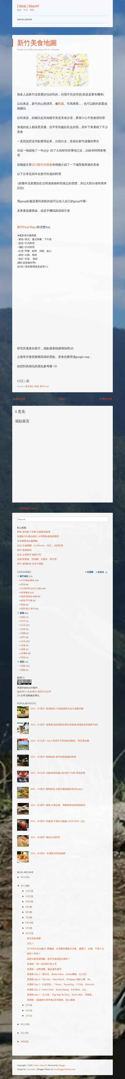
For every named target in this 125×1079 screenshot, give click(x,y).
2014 (23, 877)
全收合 (101, 572)
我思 (22, 662)
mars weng (38, 49)
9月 (27, 907)
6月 (27, 922)
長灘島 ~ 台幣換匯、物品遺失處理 (44, 969)
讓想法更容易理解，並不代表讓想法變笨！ (48, 959)
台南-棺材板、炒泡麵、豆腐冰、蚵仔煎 (37, 559)
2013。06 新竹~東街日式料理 (45, 837)
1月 (27, 1015)
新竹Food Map (26, 227)
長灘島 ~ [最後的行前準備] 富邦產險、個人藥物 (51, 1000)
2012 (23, 1024)
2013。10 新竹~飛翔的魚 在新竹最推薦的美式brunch (57, 789)
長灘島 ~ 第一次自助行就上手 (42, 964)
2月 (27, 1010)
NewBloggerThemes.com (64, 1069)
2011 (23, 1033)
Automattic (31, 1069)
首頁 (62, 399)
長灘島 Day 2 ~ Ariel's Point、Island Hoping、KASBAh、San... (57, 989)
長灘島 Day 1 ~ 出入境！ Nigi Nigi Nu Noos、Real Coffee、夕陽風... (60, 994)
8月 (27, 912)
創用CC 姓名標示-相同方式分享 (35, 691)
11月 (27, 896)
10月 (28, 901)
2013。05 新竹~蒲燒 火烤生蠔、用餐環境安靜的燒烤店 (58, 805)
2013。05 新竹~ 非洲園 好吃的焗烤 (48, 853)
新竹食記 (24, 576)
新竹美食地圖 (36, 43)
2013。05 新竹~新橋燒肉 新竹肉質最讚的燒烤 (53, 757)
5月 (27, 928)
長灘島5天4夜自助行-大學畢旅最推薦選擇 (38, 536)
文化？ (30, 943)
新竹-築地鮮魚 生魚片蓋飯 (30, 564)
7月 (27, 917)
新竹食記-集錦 (32, 386)
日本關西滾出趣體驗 (27, 541)
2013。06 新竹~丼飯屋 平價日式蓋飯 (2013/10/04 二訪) (58, 821)
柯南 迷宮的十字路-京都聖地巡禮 (33, 532)
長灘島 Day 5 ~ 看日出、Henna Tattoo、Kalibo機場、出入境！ (57, 974)
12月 (28, 891)
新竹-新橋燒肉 (24, 550)
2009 (23, 1041)
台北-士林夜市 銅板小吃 (29, 554)
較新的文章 (19, 399)
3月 (27, 1005)
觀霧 (61, 103)
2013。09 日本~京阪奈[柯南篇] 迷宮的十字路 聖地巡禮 (58, 773)
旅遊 (22, 613)
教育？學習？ (34, 954)
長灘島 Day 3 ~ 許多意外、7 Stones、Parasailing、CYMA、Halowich (60, 984)
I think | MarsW (28, 6)
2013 (23, 886)
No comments (53, 49)
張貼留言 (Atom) (29, 508)
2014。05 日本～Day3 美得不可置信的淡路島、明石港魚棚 (60, 741)
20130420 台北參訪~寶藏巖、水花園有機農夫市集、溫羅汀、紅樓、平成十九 (65, 948)
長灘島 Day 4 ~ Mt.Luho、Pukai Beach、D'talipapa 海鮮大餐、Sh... (59, 979)
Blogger (62, 1065)
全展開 (90, 572)
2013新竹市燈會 (42, 164)
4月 (27, 933)
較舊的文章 (106, 399)
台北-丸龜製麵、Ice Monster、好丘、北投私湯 (40, 545)
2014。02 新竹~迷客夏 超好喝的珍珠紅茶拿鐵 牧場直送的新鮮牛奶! (64, 724)
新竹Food (44, 386)
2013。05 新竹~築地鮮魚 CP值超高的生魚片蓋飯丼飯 (57, 708)
